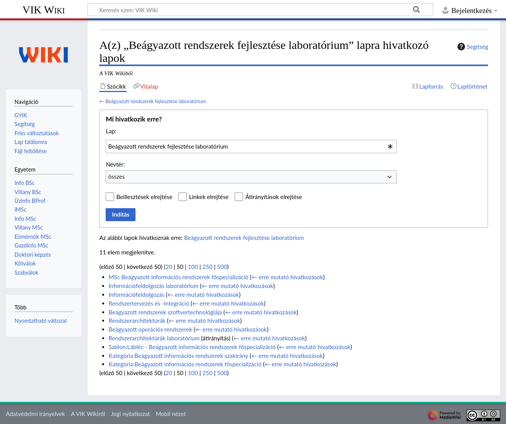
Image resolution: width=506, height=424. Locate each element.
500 (222, 266)
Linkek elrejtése (209, 196)
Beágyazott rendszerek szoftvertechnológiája (165, 312)
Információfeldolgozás (137, 294)
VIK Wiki (44, 10)
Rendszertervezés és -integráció (149, 303)
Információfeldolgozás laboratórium (154, 285)
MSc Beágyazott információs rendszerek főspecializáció (178, 276)
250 (207, 266)
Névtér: (115, 164)
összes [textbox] (116, 176)
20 (168, 266)
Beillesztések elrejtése (144, 196)
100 (193, 266)
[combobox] (251, 146)
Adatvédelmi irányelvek (35, 413)
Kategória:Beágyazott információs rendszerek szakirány (178, 355)
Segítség (471, 46)
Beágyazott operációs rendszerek (150, 329)
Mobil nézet (171, 413)
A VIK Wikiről (88, 413)
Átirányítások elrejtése (273, 196)
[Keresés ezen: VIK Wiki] (260, 9)
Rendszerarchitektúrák (137, 320)
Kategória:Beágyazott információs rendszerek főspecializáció (185, 364)
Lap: (111, 131)
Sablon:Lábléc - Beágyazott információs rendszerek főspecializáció (192, 346)
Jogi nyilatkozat (130, 413)
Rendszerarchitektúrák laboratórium (154, 338)
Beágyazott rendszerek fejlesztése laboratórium (155, 101)
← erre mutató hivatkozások (287, 276)
